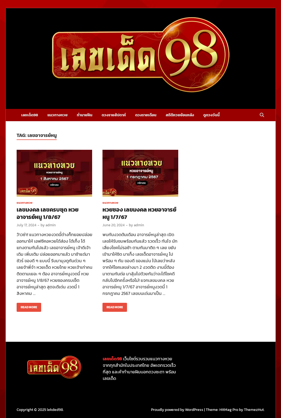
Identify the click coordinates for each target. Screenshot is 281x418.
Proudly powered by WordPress (177, 410)
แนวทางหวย (57, 115)
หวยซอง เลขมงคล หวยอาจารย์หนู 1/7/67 (139, 213)
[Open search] (262, 115)
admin (51, 225)
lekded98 (55, 410)
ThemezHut (254, 410)
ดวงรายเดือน (145, 115)
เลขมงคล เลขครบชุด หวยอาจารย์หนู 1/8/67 (47, 213)
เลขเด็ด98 (29, 115)
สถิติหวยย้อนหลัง (180, 115)
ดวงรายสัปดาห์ (114, 115)
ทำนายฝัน (84, 115)
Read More (27, 306)
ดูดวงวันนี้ (211, 115)
